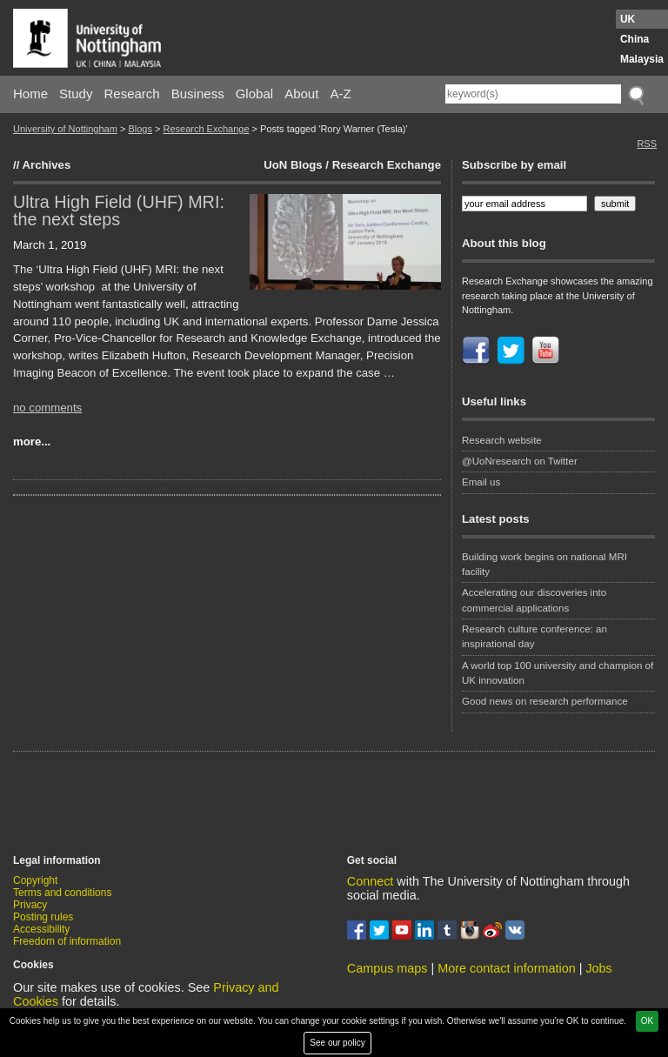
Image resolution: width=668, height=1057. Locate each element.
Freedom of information (67, 941)
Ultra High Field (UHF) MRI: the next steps (118, 210)
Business (197, 93)
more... (31, 441)
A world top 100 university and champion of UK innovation (557, 673)
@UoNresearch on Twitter (520, 461)
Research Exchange (206, 129)
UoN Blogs (293, 164)
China (634, 39)
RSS (647, 143)
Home (30, 93)
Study (75, 93)
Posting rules (43, 917)
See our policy (337, 1042)
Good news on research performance (546, 701)
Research (132, 93)
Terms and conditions (62, 892)
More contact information (506, 968)
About (301, 93)
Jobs (598, 968)
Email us (481, 482)
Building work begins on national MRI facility (544, 564)
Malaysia (642, 59)
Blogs (140, 129)
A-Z (340, 93)
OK (647, 1021)
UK (627, 19)
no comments (47, 407)
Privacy (30, 905)
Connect (370, 881)
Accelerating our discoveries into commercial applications (534, 599)
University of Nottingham (65, 129)
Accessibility (41, 929)
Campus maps (387, 968)
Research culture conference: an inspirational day (534, 636)
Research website (502, 440)
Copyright (35, 880)
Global (254, 93)
